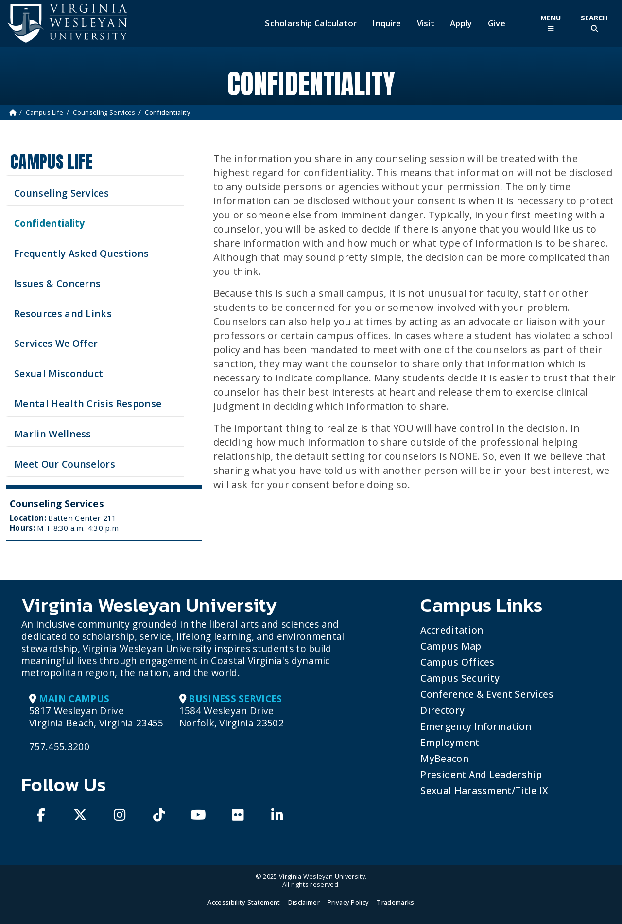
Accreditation (451, 629)
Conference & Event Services (486, 694)
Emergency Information (475, 726)
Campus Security (460, 678)
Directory (442, 710)
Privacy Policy (348, 902)
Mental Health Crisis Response (87, 403)
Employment (449, 742)
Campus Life (45, 112)
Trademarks (395, 902)
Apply (461, 23)
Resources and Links (63, 313)
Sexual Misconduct (58, 373)
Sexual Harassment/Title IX (484, 790)
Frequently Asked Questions (81, 253)
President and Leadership (481, 774)
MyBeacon (444, 758)
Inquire (386, 23)
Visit (426, 23)
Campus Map (450, 645)
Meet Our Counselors (64, 464)
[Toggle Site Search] (594, 23)
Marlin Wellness (52, 433)
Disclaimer (304, 902)
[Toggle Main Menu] (550, 23)
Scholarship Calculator (311, 23)
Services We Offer (56, 343)
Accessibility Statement (243, 902)
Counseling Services (104, 112)
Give (496, 23)
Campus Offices (457, 662)
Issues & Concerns (57, 283)
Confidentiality (49, 223)
